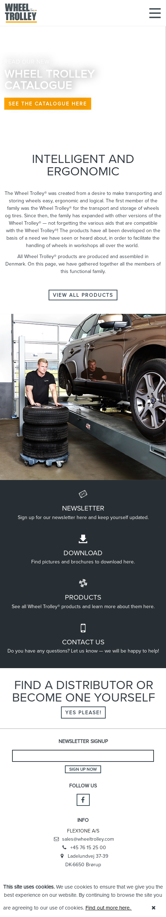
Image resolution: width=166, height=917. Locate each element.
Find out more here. (108, 907)
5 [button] (97, 136)
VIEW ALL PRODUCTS (83, 295)
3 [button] (83, 136)
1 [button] (69, 136)
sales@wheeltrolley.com (83, 839)
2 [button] (76, 136)
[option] (83, 71)
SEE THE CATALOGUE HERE (48, 103)
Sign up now (83, 769)
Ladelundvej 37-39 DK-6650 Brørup (83, 860)
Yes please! (83, 712)
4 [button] (90, 136)
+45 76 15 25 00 (83, 848)
